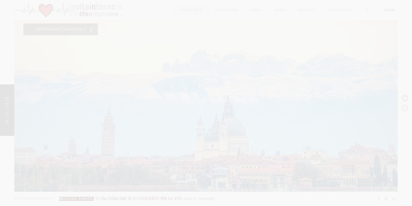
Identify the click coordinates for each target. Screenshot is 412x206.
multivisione (226, 10)
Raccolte (306, 10)
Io (367, 10)
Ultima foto (192, 10)
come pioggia (339, 10)
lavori (280, 10)
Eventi (256, 10)
